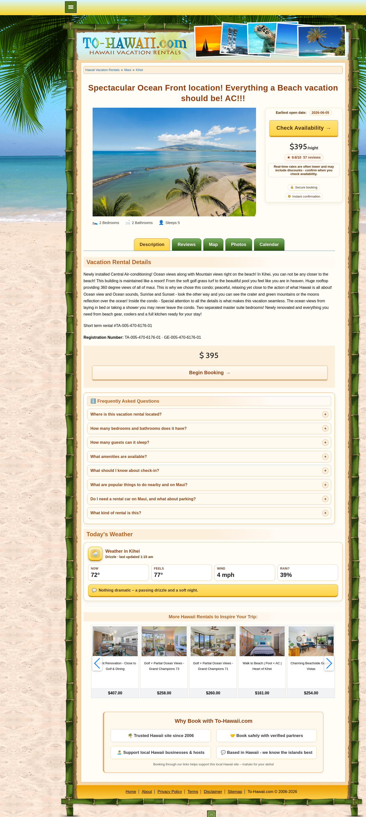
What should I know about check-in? (124, 470)
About (147, 786)
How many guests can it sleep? (119, 442)
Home (131, 786)
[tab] (152, 244)
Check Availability (300, 128)
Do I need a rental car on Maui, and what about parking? (143, 499)
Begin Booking (206, 372)
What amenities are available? (118, 457)
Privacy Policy (170, 786)
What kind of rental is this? (115, 513)
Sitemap (235, 786)
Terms (193, 786)
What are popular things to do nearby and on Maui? (138, 485)
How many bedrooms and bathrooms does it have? (138, 428)
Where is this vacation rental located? (126, 414)
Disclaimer (213, 786)
